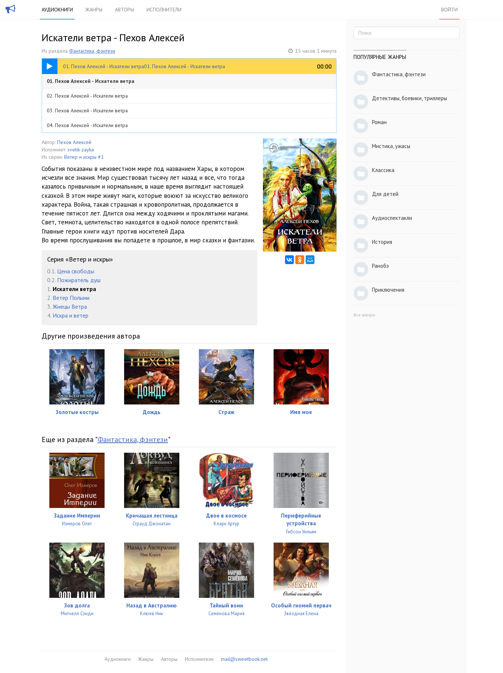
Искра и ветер (70, 315)
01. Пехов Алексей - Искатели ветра (90, 81)
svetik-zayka (80, 149)
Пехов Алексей (74, 142)
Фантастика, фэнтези (92, 51)
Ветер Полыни (71, 297)
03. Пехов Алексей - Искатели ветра (87, 110)
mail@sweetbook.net (244, 659)
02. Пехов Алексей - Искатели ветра (87, 95)
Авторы (124, 9)
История (382, 241)
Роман (379, 122)
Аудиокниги (57, 9)
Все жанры (364, 315)
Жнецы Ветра (70, 306)
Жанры (93, 9)
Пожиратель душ (79, 280)
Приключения (388, 289)
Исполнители (164, 9)
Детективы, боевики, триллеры (409, 98)
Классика (383, 170)
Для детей (385, 193)
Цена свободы (75, 271)
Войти (449, 9)
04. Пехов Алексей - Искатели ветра (87, 125)
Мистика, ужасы (391, 146)
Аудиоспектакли (392, 217)
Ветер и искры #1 (84, 157)
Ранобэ (380, 265)
